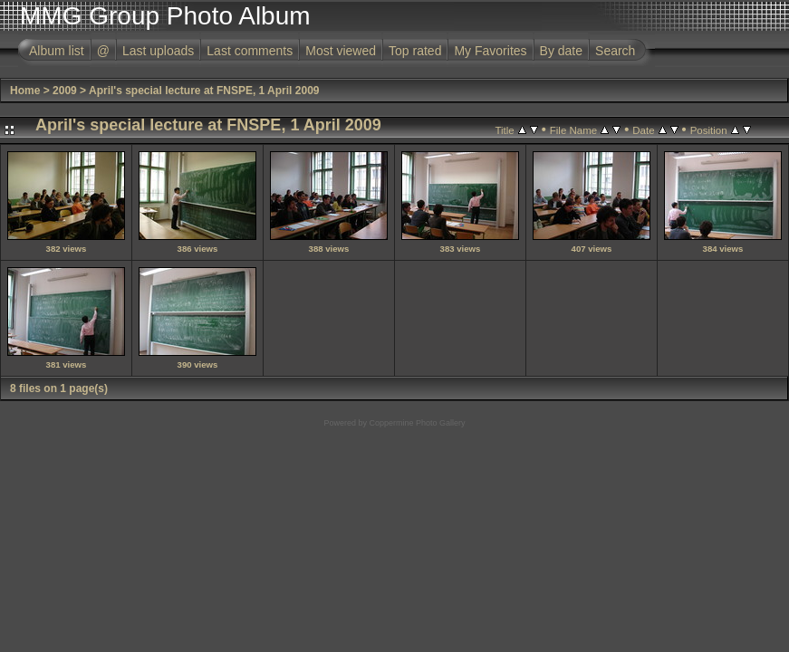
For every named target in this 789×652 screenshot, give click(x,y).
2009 (65, 90)
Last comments (250, 50)
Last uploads (158, 50)
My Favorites (490, 50)
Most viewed (340, 50)
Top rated (415, 50)
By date (561, 50)
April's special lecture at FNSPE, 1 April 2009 (204, 90)
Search (615, 50)
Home (25, 90)
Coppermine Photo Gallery (417, 422)
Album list (56, 50)
